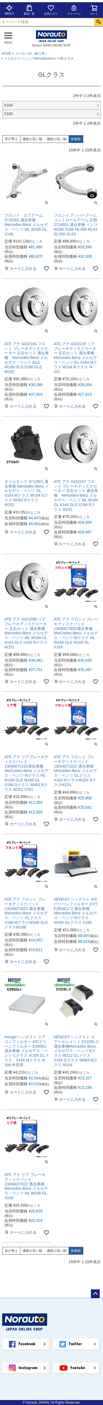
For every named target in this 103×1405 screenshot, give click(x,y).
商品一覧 (29, 9)
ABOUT (9, 9)
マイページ (74, 9)
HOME (6, 53)
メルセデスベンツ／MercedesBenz (30, 58)
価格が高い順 (56, 139)
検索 (98, 22)
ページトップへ (95, 1293)
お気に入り (51, 9)
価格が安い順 (32, 139)
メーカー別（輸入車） (31, 53)
